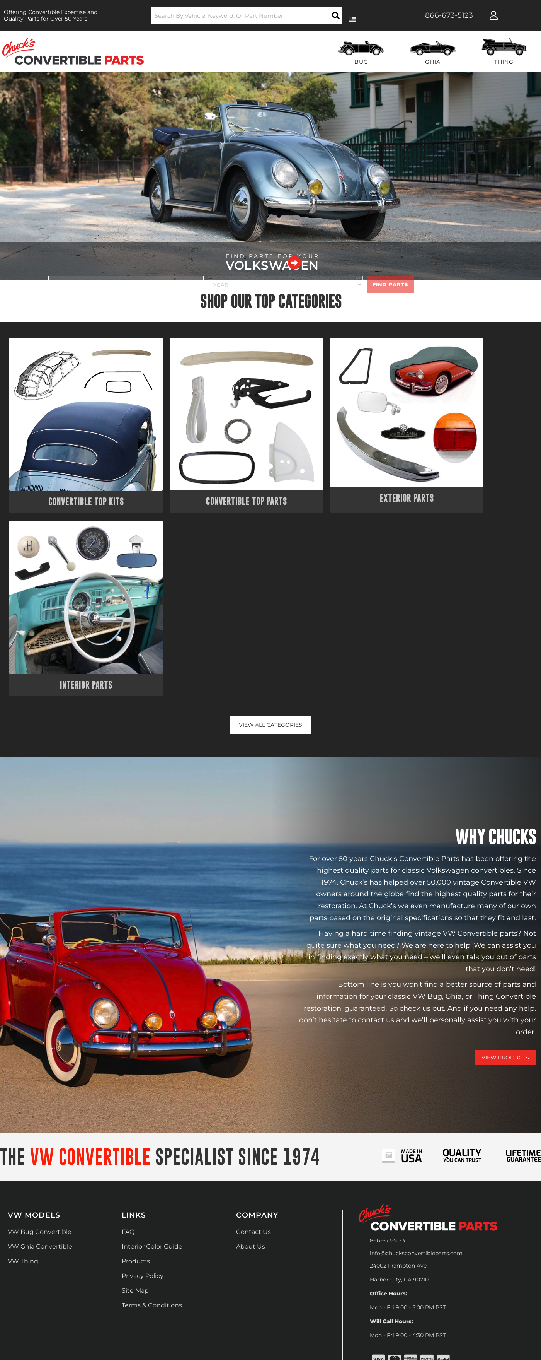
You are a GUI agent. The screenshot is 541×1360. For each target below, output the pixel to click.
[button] (246, 15)
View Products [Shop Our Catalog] (505, 846)
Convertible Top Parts (204, 473)
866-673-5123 (387, 1029)
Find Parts (390, 284)
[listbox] (126, 284)
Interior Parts (469, 473)
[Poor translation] (25, 1260)
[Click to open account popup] (493, 15)
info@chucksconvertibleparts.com (416, 1042)
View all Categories (271, 513)
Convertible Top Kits (72, 473)
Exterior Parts (337, 473)
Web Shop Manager (367, 1193)
